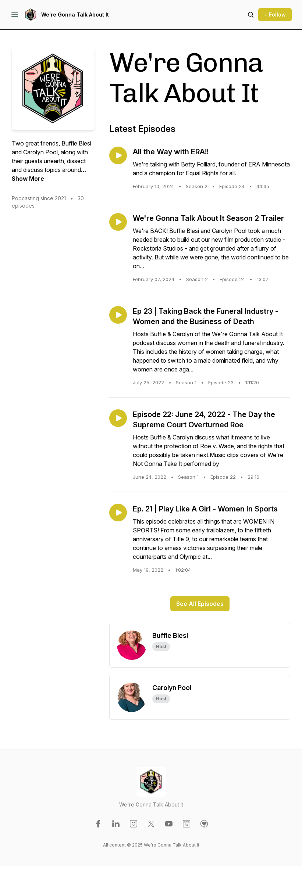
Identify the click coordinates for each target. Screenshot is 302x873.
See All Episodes (200, 603)
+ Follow (275, 14)
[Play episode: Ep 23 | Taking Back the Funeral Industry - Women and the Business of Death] (118, 315)
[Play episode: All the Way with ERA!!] (118, 155)
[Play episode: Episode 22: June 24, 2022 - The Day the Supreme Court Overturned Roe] (118, 418)
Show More (28, 178)
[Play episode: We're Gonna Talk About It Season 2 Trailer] (118, 222)
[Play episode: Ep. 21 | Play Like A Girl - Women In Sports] (118, 512)
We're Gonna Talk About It (75, 14)
